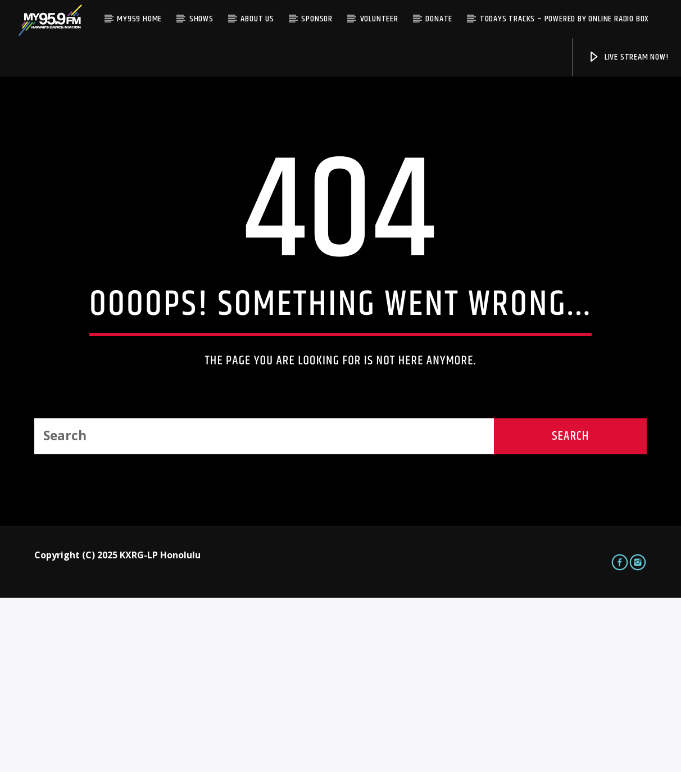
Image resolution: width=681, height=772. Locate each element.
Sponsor (317, 19)
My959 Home (139, 19)
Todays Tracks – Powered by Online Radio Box (564, 19)
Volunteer (379, 19)
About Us (257, 19)
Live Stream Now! (628, 57)
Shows (201, 19)
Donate (438, 19)
